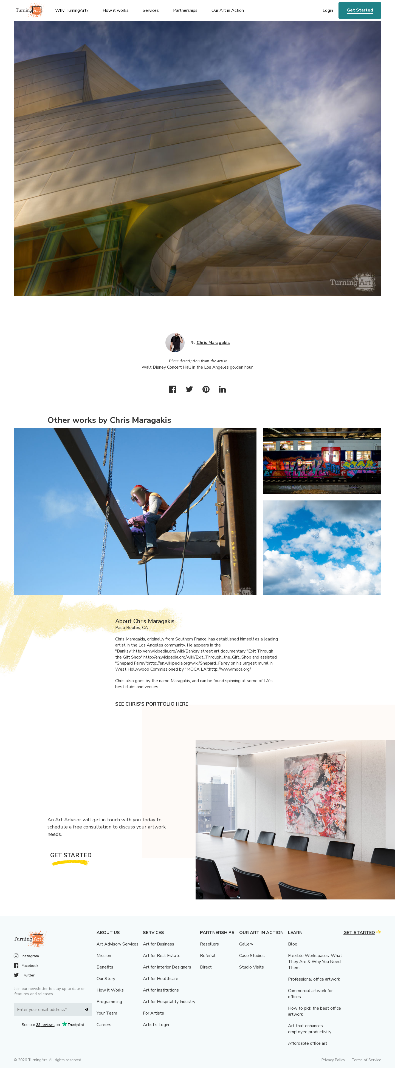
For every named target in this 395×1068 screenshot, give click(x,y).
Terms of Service (366, 1060)
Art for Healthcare (160, 979)
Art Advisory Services (118, 944)
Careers (104, 1025)
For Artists (153, 1013)
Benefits (105, 967)
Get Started (360, 10)
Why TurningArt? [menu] (72, 10)
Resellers (209, 944)
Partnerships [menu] (185, 10)
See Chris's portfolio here (151, 704)
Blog (292, 944)
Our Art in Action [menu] (227, 10)
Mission (104, 956)
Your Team (107, 1013)
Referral (208, 956)
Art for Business (158, 944)
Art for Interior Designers (167, 967)
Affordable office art (307, 1043)
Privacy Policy (333, 1060)
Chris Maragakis (213, 343)
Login (328, 10)
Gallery (246, 944)
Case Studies (252, 956)
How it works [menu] (116, 10)
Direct (206, 967)
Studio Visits (251, 967)
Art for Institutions (161, 990)
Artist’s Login (156, 1025)
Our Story (106, 979)
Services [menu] (151, 10)
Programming (109, 1002)
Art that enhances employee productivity (309, 1029)
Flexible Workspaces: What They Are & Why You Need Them (315, 962)
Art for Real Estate (161, 956)
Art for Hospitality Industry (169, 1002)
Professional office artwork (314, 979)
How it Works (110, 990)
